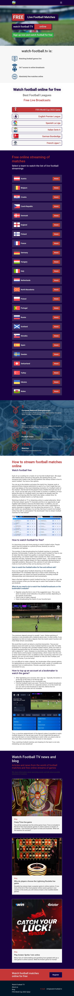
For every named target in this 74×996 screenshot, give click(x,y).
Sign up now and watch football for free (32, 35)
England (24, 225)
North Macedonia (27, 290)
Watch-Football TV (18, 984)
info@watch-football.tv (54, 989)
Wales (23, 391)
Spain (23, 345)
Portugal (24, 308)
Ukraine (24, 382)
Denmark (24, 216)
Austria (23, 179)
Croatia (23, 197)
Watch (56, 179)
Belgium (24, 188)
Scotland (24, 327)
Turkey (23, 373)
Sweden (24, 354)
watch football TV (23, 26)
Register (56, 975)
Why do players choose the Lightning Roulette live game (34, 882)
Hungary (24, 262)
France (23, 243)
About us (15, 987)
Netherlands (25, 280)
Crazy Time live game (23, 822)
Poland (23, 299)
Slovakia (24, 336)
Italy (22, 271)
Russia (23, 317)
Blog (15, 819)
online (43, 26)
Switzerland (25, 364)
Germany (24, 253)
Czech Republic (27, 206)
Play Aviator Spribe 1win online (27, 955)
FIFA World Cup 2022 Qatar (21, 992)
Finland (24, 234)
